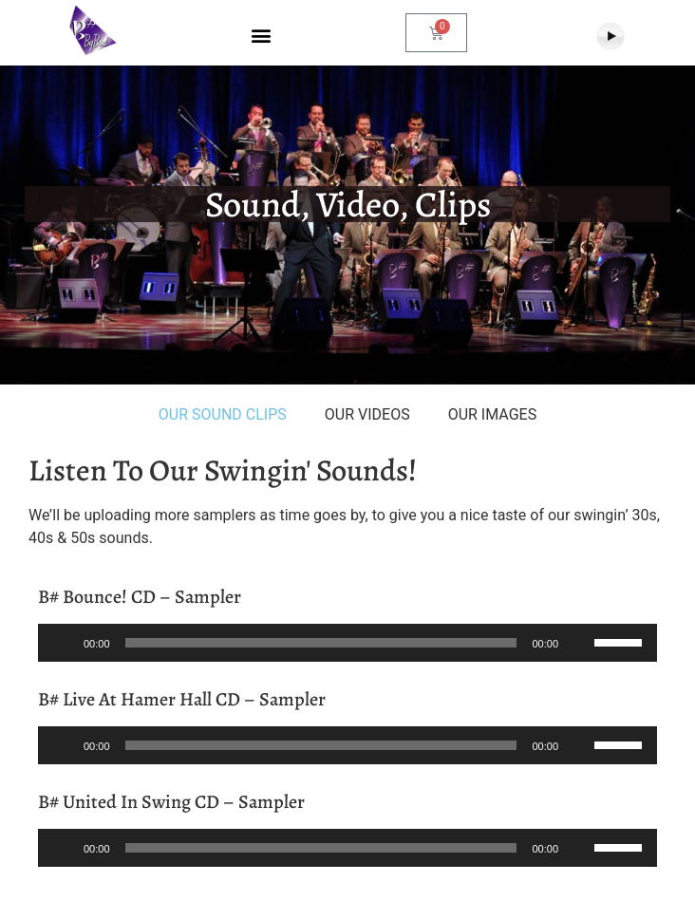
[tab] (223, 415)
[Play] (62, 642)
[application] (347, 643)
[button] (260, 35)
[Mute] (579, 642)
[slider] (321, 643)
